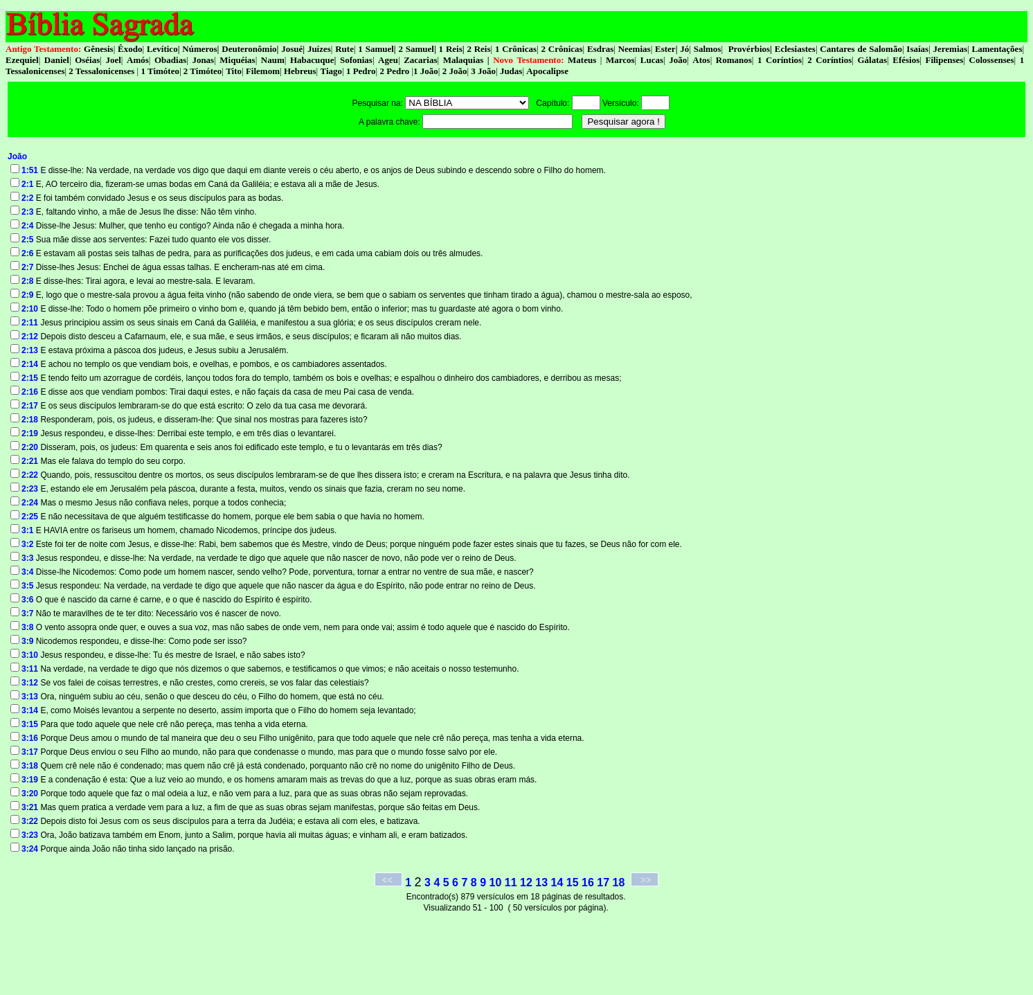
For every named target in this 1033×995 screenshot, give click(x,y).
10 (495, 882)
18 (619, 882)
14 (557, 882)
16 (588, 882)
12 (526, 882)
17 (603, 882)
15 (572, 882)
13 (541, 882)
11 (511, 882)
